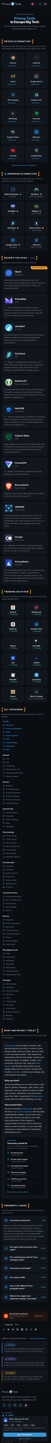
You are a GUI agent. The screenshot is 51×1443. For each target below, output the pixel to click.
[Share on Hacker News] (22, 1329)
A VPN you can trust (18, 1179)
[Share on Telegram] (36, 1329)
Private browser (17, 1153)
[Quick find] (40, 4)
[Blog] (4, 1405)
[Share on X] (4, 1329)
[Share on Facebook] (13, 1329)
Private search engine (19, 1159)
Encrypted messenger (19, 1166)
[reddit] (20, 1405)
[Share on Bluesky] (8, 1329)
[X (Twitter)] (9, 1405)
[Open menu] (45, 4)
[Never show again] (46, 1418)
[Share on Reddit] (27, 1329)
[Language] (33, 4)
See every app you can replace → (25, 165)
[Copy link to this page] (8, 1324)
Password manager (18, 1172)
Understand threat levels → (38, 1338)
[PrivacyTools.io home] (11, 4)
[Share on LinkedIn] (17, 1329)
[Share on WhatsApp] (31, 1329)
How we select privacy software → (18, 1192)
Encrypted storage (18, 1185)
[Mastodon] (15, 1405)
